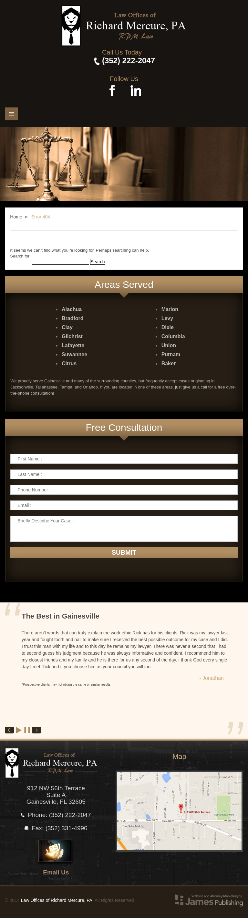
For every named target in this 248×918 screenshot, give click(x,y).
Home (16, 216)
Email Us (56, 872)
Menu (11, 113)
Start (19, 730)
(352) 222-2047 (128, 60)
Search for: (20, 256)
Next (36, 730)
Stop (27, 730)
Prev (9, 730)
